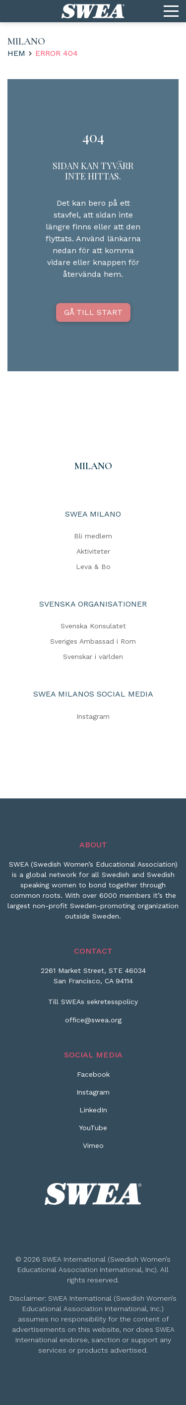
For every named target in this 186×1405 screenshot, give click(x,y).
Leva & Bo (93, 567)
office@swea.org (93, 1020)
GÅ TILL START (93, 312)
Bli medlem (93, 536)
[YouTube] (93, 1132)
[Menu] (171, 11)
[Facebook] (93, 1078)
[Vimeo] (93, 1149)
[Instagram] (93, 1096)
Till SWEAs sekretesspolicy (93, 1002)
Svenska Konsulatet (93, 626)
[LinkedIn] (93, 1114)
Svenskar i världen (93, 656)
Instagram (93, 716)
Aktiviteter (93, 551)
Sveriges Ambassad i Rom (93, 641)
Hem (16, 53)
